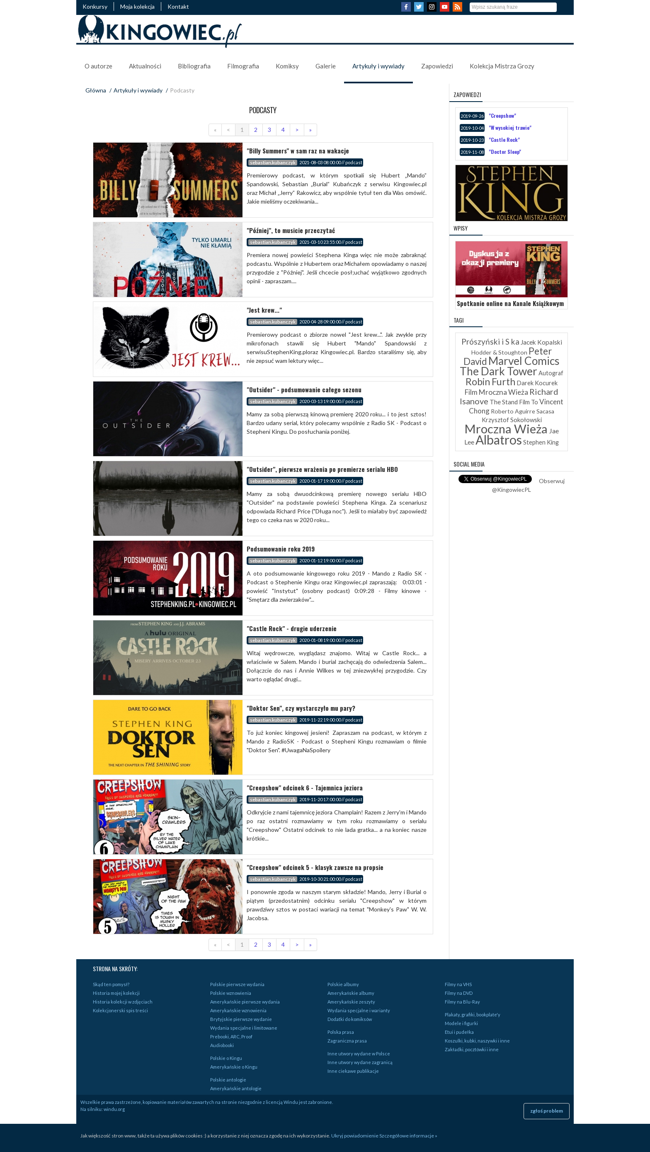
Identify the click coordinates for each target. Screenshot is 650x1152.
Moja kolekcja (137, 6)
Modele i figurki (461, 1023)
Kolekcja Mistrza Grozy (502, 66)
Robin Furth (490, 381)
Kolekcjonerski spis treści (120, 1010)
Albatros (498, 439)
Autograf (550, 373)
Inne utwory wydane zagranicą (360, 1062)
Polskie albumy (343, 984)
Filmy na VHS (458, 984)
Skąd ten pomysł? (111, 984)
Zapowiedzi (437, 66)
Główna (95, 90)
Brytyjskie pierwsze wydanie (241, 1019)
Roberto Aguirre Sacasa (522, 411)
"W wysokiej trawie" (510, 127)
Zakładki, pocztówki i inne (472, 1049)
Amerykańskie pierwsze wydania (245, 1001)
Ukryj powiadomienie (354, 1136)
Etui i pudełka (459, 1032)
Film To (528, 402)
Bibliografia (194, 66)
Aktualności (145, 66)
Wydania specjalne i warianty (358, 1010)
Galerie (325, 66)
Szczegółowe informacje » (408, 1136)
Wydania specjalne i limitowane (243, 1027)
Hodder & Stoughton (499, 352)
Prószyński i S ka (490, 341)
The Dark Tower (498, 371)
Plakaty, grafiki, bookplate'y (472, 1014)
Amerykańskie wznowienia (238, 1010)
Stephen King (541, 442)
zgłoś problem (546, 1111)
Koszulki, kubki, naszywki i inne (477, 1040)
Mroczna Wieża (506, 428)
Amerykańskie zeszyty (351, 1001)
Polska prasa (340, 1032)
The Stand (504, 402)
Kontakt (178, 6)
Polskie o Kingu (226, 1058)
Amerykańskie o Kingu (233, 1066)
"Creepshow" (502, 115)
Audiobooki (222, 1045)
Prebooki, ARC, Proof (231, 1036)
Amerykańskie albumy (350, 993)
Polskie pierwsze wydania (237, 984)
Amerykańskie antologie (236, 1088)
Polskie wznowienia (230, 993)
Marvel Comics (524, 360)
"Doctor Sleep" (505, 151)
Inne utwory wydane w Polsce (358, 1053)
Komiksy (287, 66)
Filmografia (243, 66)
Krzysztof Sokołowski (512, 419)
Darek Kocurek (537, 382)
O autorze (98, 66)
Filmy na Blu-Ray (462, 1001)
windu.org (114, 1109)
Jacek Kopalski (541, 342)
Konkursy (94, 6)
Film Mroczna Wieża (496, 392)
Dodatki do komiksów (349, 1019)
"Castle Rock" (504, 139)
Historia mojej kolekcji (116, 993)
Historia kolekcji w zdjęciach (123, 1001)
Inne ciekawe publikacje (353, 1071)
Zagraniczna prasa (347, 1040)
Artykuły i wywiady (378, 66)
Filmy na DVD (459, 993)
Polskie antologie (228, 1079)
